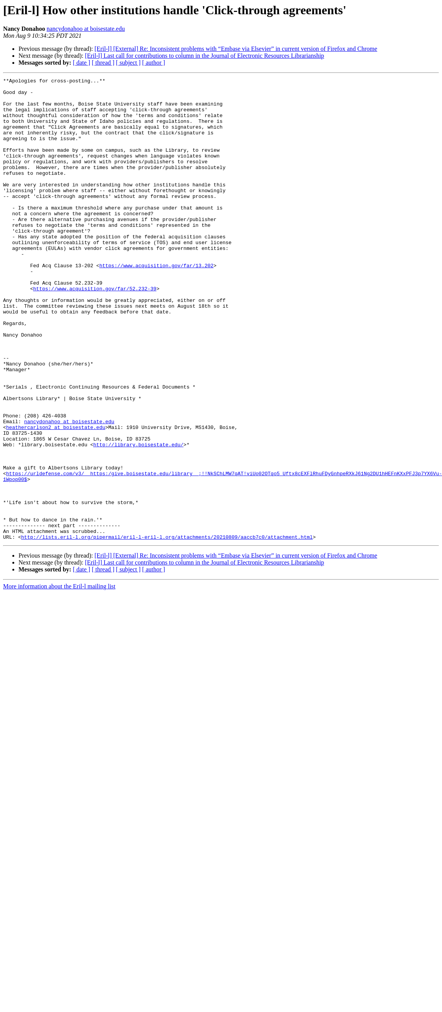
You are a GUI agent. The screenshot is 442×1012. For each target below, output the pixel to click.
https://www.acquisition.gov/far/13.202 (156, 303)
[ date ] (81, 62)
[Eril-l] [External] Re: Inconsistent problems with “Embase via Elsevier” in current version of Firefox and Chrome (235, 48)
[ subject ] (128, 62)
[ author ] (153, 62)
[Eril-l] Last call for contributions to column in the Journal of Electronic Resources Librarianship (204, 55)
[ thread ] (103, 62)
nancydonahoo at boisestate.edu (86, 28)
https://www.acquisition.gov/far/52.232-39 (94, 331)
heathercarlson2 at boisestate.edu (55, 497)
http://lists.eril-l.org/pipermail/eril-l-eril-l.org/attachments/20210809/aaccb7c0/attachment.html (167, 629)
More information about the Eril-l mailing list (59, 678)
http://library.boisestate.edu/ (138, 518)
